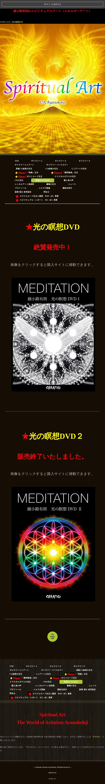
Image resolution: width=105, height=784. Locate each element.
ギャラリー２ (61, 152)
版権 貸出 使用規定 (23, 183)
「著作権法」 (96, 728)
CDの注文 (19, 172)
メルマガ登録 (44, 179)
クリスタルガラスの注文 (65, 168)
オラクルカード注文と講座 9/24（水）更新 (37, 187)
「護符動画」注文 (64, 164)
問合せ (46, 183)
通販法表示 (67, 179)
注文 (8, 13)
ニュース (72, 176)
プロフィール (20, 179)
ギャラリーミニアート (24, 156)
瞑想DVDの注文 (43, 172)
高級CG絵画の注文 (25, 160)
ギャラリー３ (84, 152)
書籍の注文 (51, 176)
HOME (2, 13)
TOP (17, 152)
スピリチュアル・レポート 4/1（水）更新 (36, 191)
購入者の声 (70, 172)
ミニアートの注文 (80, 160)
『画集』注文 (26, 164)
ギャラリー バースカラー (57, 156)
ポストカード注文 (28, 168)
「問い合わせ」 (31, 738)
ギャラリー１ (37, 152)
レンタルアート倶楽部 (24, 176)
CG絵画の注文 (51, 160)
